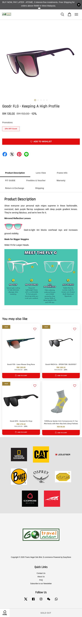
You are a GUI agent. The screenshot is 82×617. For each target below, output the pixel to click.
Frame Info (62, 173)
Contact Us (41, 573)
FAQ (41, 580)
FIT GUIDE (10, 180)
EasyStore (67, 557)
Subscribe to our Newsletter (41, 584)
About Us (41, 577)
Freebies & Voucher (35, 180)
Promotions (7, 122)
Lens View (41, 173)
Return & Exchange (14, 188)
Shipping (39, 188)
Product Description (15, 173)
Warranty (61, 180)
